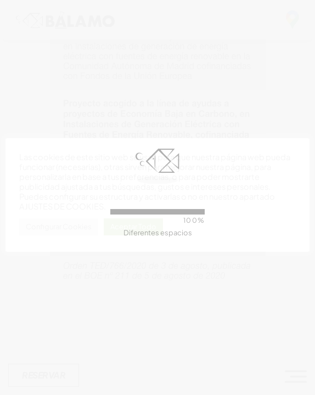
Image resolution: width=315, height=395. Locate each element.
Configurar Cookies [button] (59, 226)
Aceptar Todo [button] (133, 226)
